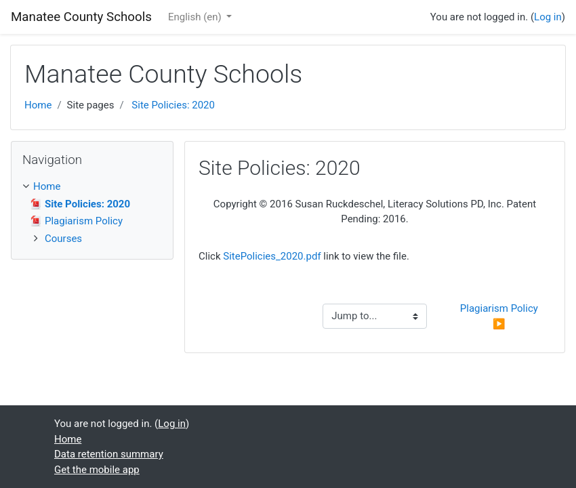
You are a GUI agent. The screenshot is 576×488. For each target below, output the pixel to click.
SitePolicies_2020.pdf (272, 256)
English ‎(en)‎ (196, 17)
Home (38, 105)
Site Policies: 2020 (173, 105)
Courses (63, 238)
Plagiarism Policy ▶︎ (500, 316)
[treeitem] (92, 187)
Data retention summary (108, 454)
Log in (548, 17)
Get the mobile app (97, 470)
